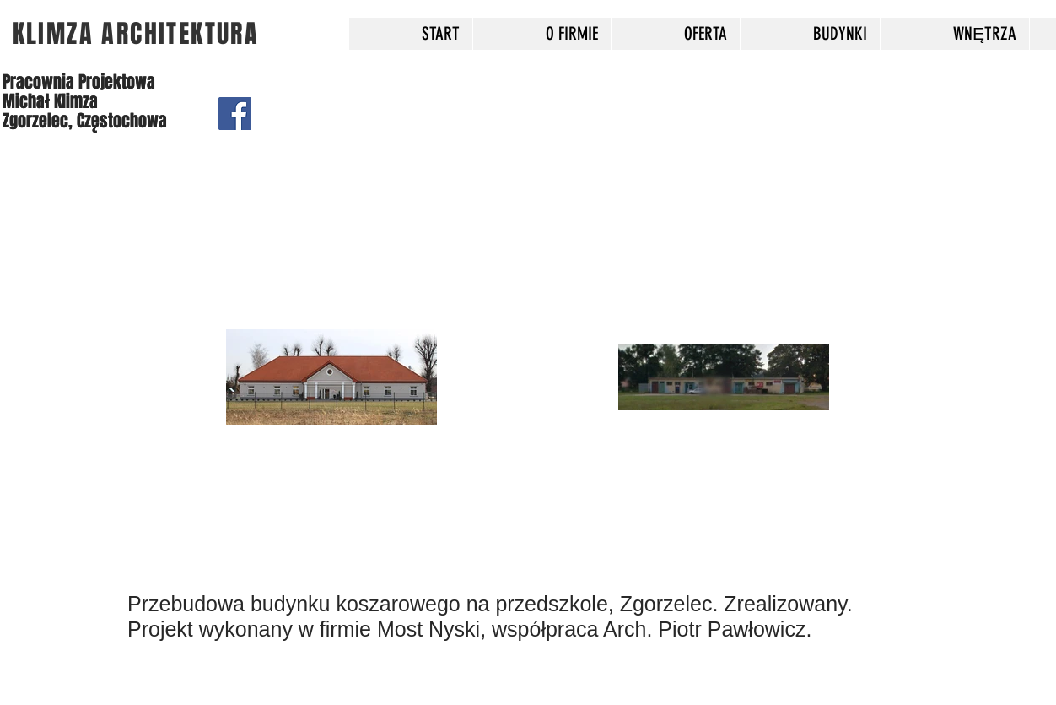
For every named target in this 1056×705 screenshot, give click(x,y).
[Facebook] (234, 113)
